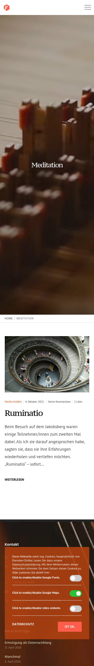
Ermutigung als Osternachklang (28, 643)
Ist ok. (70, 626)
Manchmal (12, 657)
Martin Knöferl (13, 401)
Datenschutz (23, 624)
